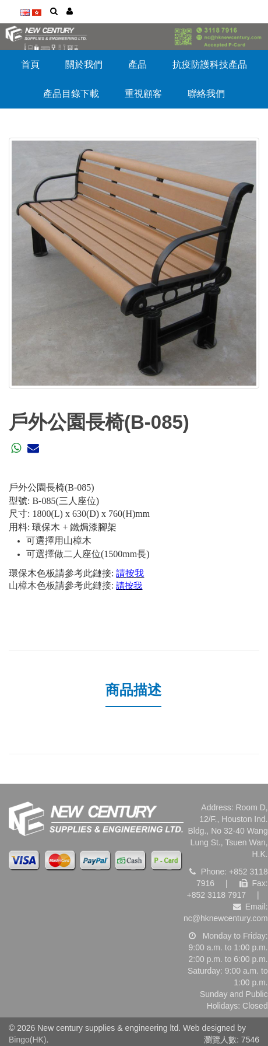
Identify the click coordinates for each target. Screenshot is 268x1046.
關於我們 (84, 64)
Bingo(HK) (28, 1039)
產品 (137, 64)
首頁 (30, 64)
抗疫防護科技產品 (209, 64)
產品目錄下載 (71, 94)
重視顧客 (143, 94)
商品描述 (133, 690)
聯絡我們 (206, 94)
